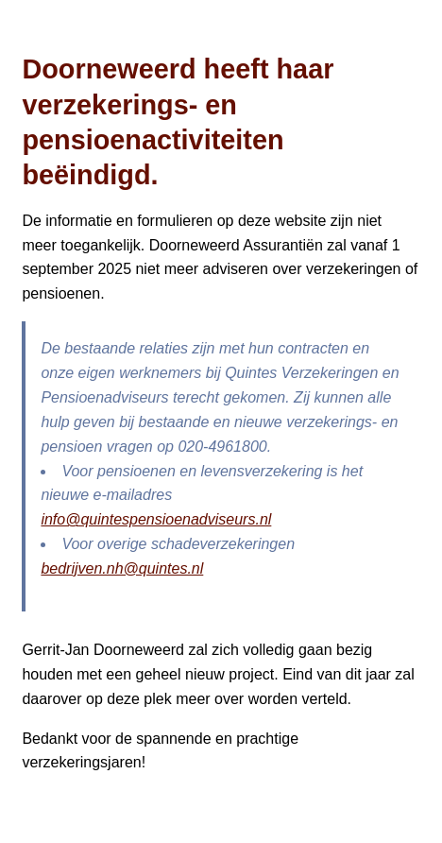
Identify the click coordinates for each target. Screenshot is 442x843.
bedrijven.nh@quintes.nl (122, 568)
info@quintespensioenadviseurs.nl (156, 519)
